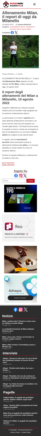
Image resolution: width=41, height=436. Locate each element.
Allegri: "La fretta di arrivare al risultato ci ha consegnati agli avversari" (20, 385)
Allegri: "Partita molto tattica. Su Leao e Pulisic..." (18, 369)
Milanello (10, 164)
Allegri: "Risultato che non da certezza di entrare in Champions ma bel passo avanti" (19, 377)
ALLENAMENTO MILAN (17, 27)
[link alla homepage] (13, 4)
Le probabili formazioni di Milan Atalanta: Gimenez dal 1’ (18, 330)
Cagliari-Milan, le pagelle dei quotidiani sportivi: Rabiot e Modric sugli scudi (18, 398)
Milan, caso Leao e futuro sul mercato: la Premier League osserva (18, 338)
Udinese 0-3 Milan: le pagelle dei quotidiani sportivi (20, 422)
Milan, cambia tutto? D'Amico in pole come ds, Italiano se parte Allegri (19, 322)
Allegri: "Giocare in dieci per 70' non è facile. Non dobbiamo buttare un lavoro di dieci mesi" (20, 360)
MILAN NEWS (26, 29)
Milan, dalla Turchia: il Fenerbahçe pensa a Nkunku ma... (18, 346)
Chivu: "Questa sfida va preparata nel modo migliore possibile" (20, 406)
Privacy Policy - (15, 432)
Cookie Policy (26, 432)
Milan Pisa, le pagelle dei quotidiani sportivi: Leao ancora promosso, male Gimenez (20, 414)
